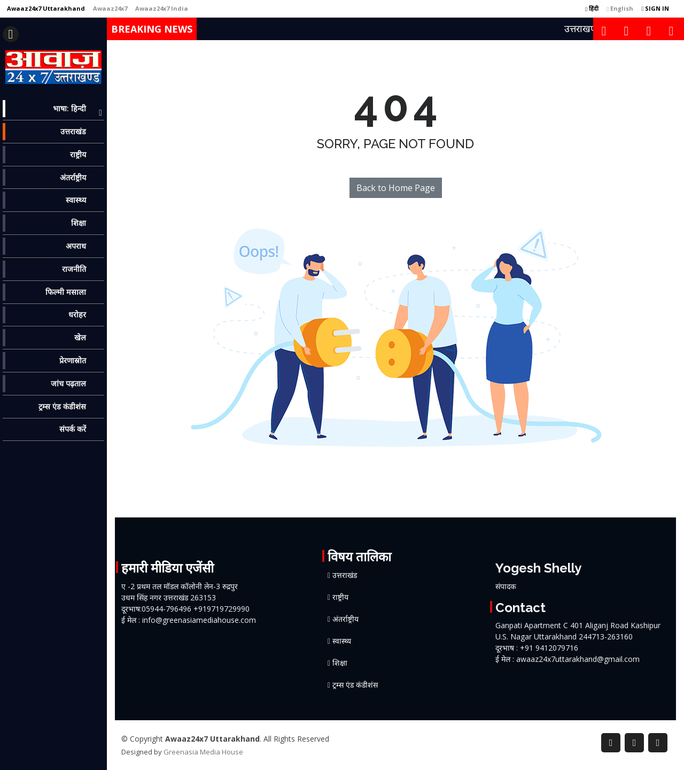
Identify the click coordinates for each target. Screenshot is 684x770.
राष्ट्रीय (340, 597)
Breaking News (151, 28)
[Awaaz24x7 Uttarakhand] (46, 8)
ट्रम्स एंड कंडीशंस (355, 685)
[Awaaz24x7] (110, 8)
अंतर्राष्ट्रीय (345, 619)
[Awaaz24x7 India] (161, 8)
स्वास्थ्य (341, 641)
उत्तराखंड (344, 575)
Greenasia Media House (203, 752)
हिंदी (591, 8)
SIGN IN (655, 8)
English (620, 8)
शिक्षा (339, 663)
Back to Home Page (395, 188)
